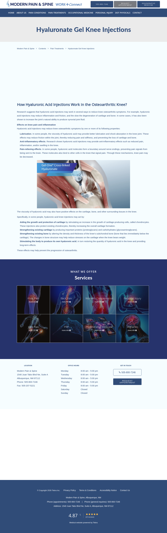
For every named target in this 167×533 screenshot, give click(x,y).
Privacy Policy (69, 490)
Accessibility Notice (108, 490)
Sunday (83, 393)
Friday (83, 386)
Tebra (95, 523)
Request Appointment (127, 382)
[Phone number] (127, 372)
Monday (83, 371)
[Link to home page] (40, 4)
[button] (125, 4)
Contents (43, 49)
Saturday (83, 389)
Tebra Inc (55, 490)
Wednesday (83, 378)
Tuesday (83, 374)
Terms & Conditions (87, 490)
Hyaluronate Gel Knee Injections (81, 49)
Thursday (83, 382)
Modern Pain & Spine (26, 49)
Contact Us (125, 490)
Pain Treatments (57, 49)
